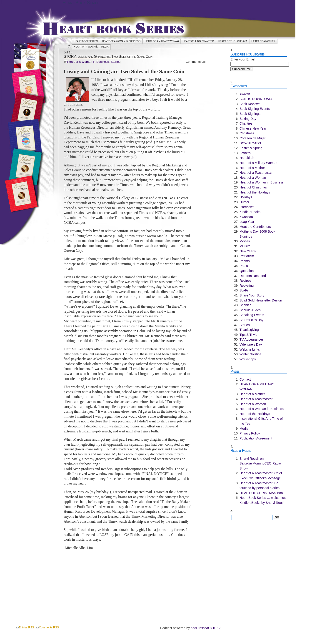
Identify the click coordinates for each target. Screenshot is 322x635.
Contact (245, 379)
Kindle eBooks (250, 212)
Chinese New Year (253, 128)
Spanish (245, 305)
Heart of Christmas (253, 187)
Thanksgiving (249, 329)
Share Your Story (252, 295)
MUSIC (245, 246)
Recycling (247, 285)
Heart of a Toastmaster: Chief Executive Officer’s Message (261, 475)
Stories (115, 61)
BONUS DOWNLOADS (257, 99)
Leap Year (247, 221)
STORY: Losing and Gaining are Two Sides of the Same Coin (108, 56)
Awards (245, 94)
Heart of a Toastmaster (198, 41)
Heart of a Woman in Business (121, 41)
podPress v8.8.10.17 (206, 628)
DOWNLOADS (250, 143)
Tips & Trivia (248, 334)
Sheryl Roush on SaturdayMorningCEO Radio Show (260, 463)
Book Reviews (250, 104)
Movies (245, 241)
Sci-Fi (244, 290)
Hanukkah (247, 158)
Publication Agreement (256, 438)
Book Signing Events (255, 108)
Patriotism (247, 256)
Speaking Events (252, 315)
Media (105, 46)
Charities (246, 123)
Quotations (247, 271)
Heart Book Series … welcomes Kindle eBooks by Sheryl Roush (263, 500)
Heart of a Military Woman (258, 163)
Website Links (250, 349)
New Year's (248, 251)
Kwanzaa (246, 217)
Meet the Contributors (255, 226)
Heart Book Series (80, 2)
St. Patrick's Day (251, 320)
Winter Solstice (250, 354)
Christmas (247, 133)
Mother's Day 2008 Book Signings (257, 234)
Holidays (246, 197)
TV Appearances (252, 339)
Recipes (245, 280)
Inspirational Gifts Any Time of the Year (261, 421)
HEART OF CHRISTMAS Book (262, 493)
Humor (244, 202)
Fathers (245, 153)
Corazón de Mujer (252, 138)
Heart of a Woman (85, 46)
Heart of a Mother (263, 41)
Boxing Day (248, 118)
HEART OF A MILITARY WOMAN (162, 41)
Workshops (248, 359)
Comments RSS (49, 627)
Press (244, 266)
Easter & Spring (251, 148)
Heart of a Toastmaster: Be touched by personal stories (260, 485)
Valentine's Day (251, 344)
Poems (245, 261)
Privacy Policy (250, 433)
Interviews (247, 207)
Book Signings (250, 113)
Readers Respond (253, 276)
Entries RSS (26, 627)
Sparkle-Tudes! (251, 310)
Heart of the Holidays (232, 41)
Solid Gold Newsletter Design (261, 300)
